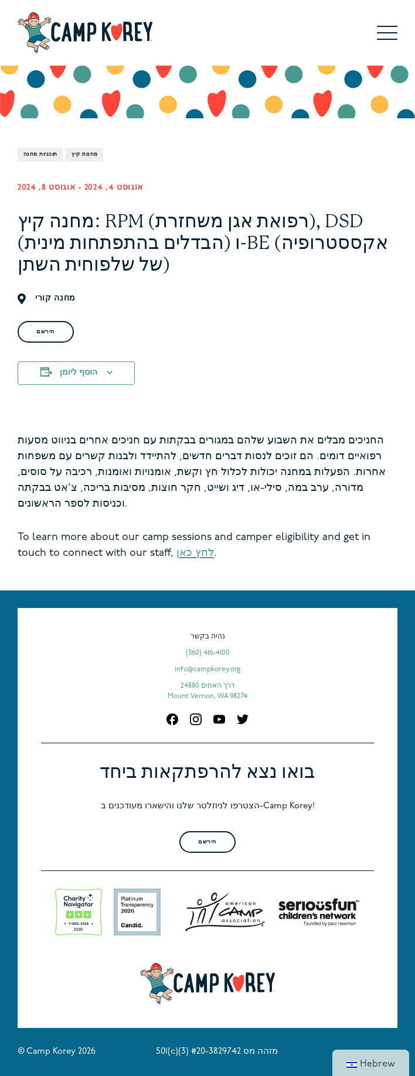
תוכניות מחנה (40, 154)
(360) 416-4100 (208, 653)
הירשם (45, 332)
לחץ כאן (195, 553)
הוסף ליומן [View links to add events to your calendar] (78, 372)
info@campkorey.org (207, 669)
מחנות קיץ (84, 154)
